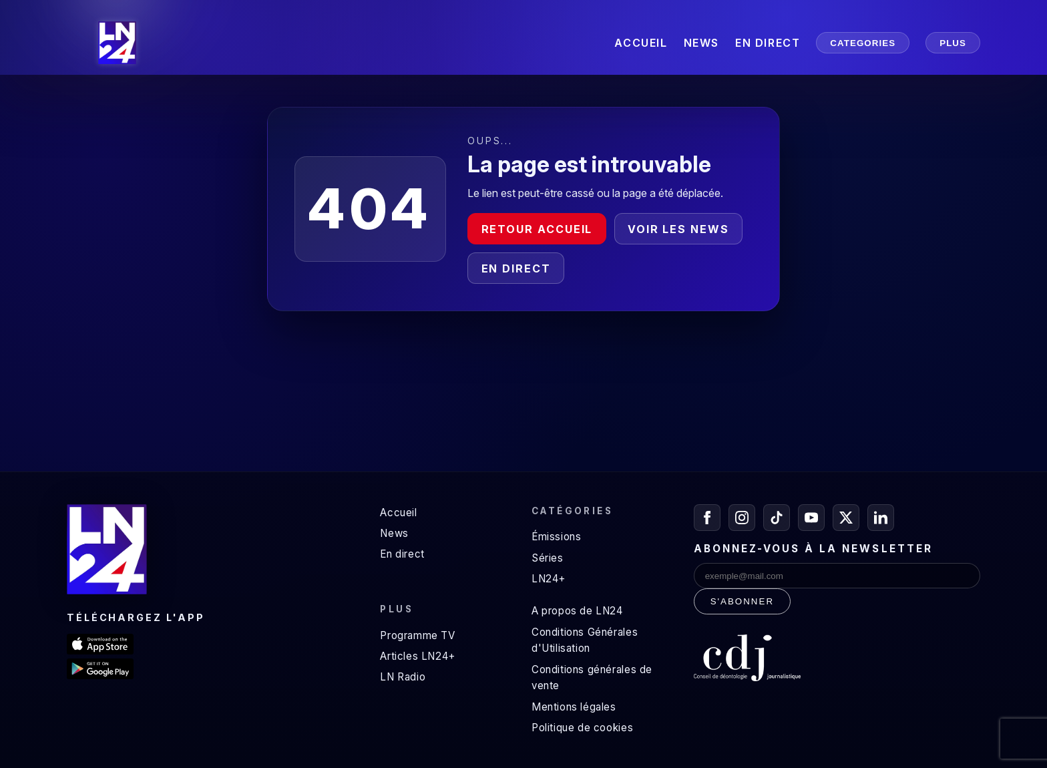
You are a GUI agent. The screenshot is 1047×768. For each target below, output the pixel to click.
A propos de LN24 (577, 610)
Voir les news (678, 229)
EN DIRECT (767, 42)
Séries (548, 558)
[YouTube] (811, 517)
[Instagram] (741, 517)
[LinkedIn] (880, 517)
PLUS (952, 43)
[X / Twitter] (846, 517)
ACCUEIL (640, 42)
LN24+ (549, 578)
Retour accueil (537, 229)
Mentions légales (574, 707)
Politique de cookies (582, 727)
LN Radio (402, 676)
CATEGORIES (862, 43)
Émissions (556, 536)
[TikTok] (776, 517)
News (394, 533)
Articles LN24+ (417, 656)
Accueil (398, 512)
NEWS (701, 42)
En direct (516, 268)
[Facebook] (707, 517)
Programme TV (417, 635)
